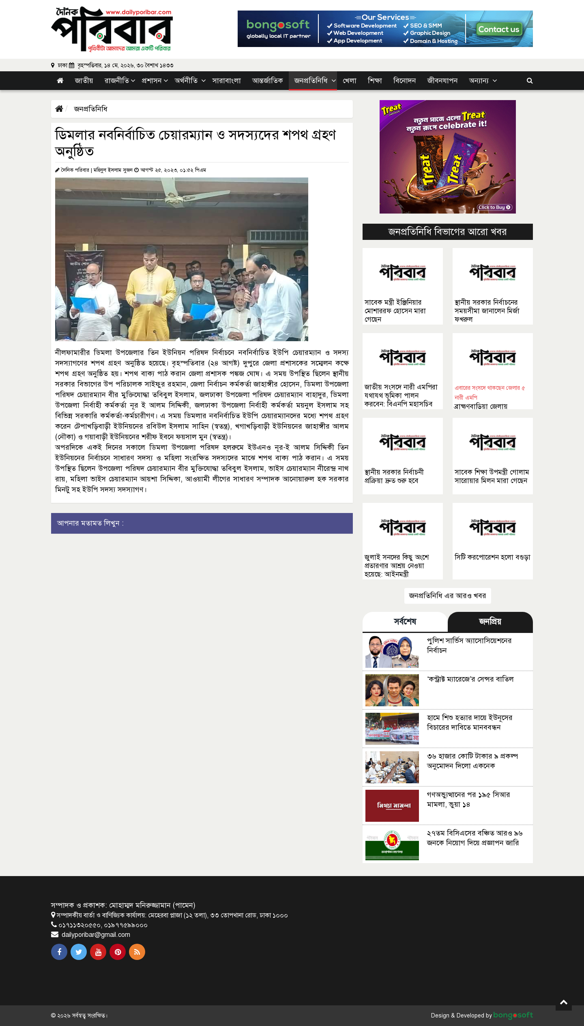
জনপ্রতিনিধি (89, 109)
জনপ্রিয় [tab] (490, 622)
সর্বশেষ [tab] (405, 622)
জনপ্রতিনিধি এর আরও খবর (447, 595)
